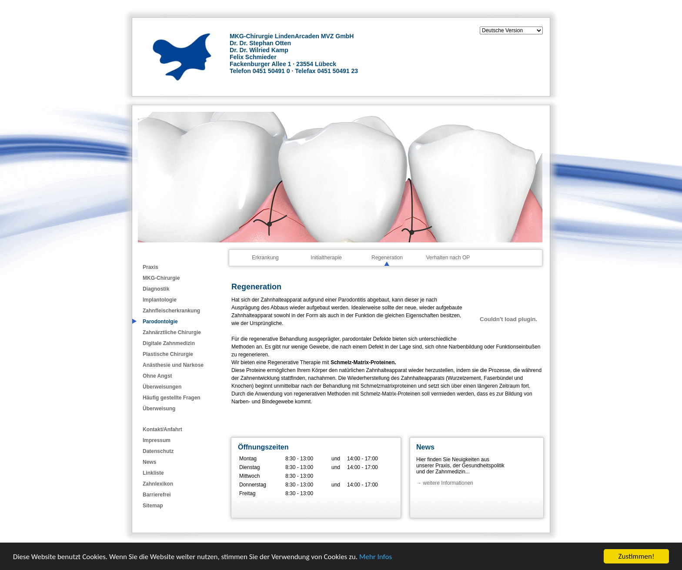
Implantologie (160, 300)
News (149, 462)
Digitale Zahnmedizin (169, 343)
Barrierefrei (157, 495)
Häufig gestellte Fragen (172, 398)
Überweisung (159, 409)
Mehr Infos (375, 556)
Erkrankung (265, 258)
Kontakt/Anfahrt (162, 429)
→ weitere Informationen (444, 483)
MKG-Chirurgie (161, 278)
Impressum (156, 440)
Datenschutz (158, 451)
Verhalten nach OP (448, 258)
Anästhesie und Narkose (173, 365)
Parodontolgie (160, 322)
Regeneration (387, 258)
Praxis (150, 267)
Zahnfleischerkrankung (171, 311)
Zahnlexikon (158, 484)
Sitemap (153, 506)
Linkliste (153, 473)
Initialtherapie (326, 258)
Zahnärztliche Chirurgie (172, 332)
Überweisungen (162, 387)
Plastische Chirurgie (168, 354)
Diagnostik (156, 289)
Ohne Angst (157, 376)
